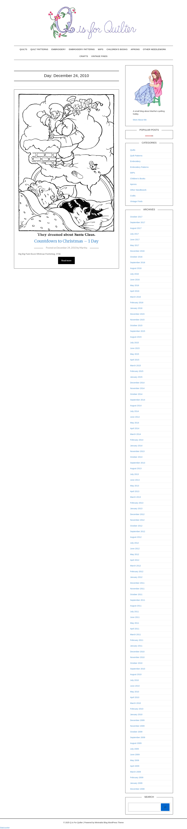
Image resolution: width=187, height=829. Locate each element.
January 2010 (136, 714)
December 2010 (137, 651)
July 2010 (134, 680)
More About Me (140, 120)
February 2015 (136, 371)
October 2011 (136, 594)
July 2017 (134, 234)
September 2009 (137, 737)
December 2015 (137, 314)
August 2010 (135, 674)
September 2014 (137, 400)
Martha (83, 247)
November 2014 (137, 388)
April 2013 (134, 491)
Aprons (135, 49)
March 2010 (135, 703)
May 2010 (134, 691)
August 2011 (135, 606)
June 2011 (135, 617)
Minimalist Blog (101, 822)
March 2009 (135, 772)
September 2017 (137, 222)
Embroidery (58, 49)
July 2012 (134, 543)
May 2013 (134, 486)
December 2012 (137, 514)
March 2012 (135, 565)
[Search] (165, 807)
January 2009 (136, 783)
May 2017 (134, 245)
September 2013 (137, 463)
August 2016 (135, 268)
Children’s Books (117, 49)
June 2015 (135, 348)
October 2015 (136, 325)
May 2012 (134, 554)
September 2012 (137, 531)
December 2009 (137, 720)
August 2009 (135, 743)
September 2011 (137, 600)
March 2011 (135, 634)
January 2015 (136, 377)
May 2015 (134, 354)
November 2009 (137, 726)
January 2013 (136, 508)
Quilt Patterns (39, 49)
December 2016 (137, 251)
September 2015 (137, 331)
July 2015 (134, 342)
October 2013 (136, 457)
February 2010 (136, 709)
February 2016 (136, 302)
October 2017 (136, 217)
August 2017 (135, 228)
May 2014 (134, 423)
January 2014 (136, 445)
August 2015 (135, 337)
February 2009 (136, 777)
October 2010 (136, 663)
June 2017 (135, 239)
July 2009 (134, 749)
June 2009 (135, 754)
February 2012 (136, 571)
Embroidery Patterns (82, 49)
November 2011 (137, 588)
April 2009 (134, 766)
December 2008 (137, 789)
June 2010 (135, 686)
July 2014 (134, 411)
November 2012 (137, 520)
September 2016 (137, 262)
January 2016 (136, 308)
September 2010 (137, 669)
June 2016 (135, 279)
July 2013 (134, 474)
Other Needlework (154, 49)
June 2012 (135, 548)
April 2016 (134, 291)
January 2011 (136, 646)
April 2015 (134, 360)
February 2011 (136, 640)
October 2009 (136, 732)
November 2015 (137, 319)
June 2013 (135, 480)
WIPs (100, 49)
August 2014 (135, 405)
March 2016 (135, 297)
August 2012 (135, 537)
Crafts (83, 56)
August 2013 (135, 468)
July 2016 (134, 274)
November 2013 (137, 451)
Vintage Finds (99, 56)
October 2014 (136, 394)
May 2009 (134, 760)
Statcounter (5, 828)
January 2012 (136, 577)
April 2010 (134, 697)
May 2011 (134, 623)
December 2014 (137, 382)
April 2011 (134, 628)
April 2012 (134, 560)
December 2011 (137, 583)
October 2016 (136, 257)
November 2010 (137, 657)
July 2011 (134, 611)
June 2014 (135, 417)
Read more (66, 260)
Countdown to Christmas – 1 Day (66, 241)
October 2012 (136, 526)
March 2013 (135, 497)
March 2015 (135, 365)
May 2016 (134, 285)
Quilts (23, 49)
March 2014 (135, 434)
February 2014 (136, 440)
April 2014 (134, 428)
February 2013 (136, 503)
